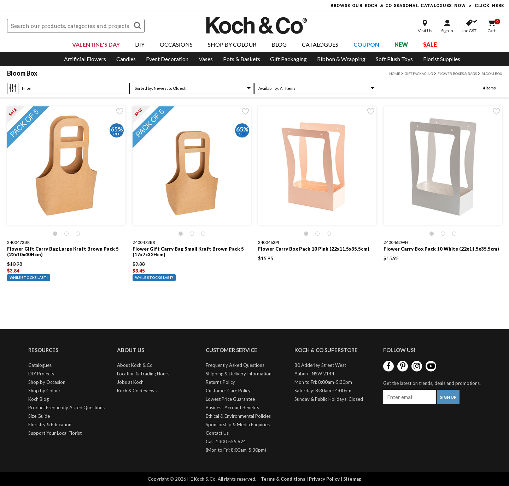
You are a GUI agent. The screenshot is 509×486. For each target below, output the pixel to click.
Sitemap (352, 479)
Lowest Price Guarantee (230, 399)
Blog (279, 44)
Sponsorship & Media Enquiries (238, 424)
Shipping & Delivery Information (238, 373)
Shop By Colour (232, 44)
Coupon (366, 44)
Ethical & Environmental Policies (238, 416)
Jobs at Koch (130, 382)
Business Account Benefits (232, 407)
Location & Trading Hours (143, 373)
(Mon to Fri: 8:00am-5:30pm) (236, 450)
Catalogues (320, 44)
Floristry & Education (49, 424)
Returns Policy (220, 382)
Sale (430, 44)
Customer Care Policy (228, 390)
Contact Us (217, 433)
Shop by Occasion (46, 382)
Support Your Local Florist (55, 433)
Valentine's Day (96, 44)
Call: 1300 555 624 (226, 441)
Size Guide (39, 416)
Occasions (176, 44)
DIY (140, 44)
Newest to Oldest (160, 88)
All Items (277, 88)
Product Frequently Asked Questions (66, 407)
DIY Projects (41, 373)
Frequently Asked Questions (235, 365)
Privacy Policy (324, 479)
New (401, 44)
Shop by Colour (44, 390)
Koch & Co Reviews (137, 390)
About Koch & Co (135, 365)
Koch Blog (38, 399)
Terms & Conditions (283, 479)
